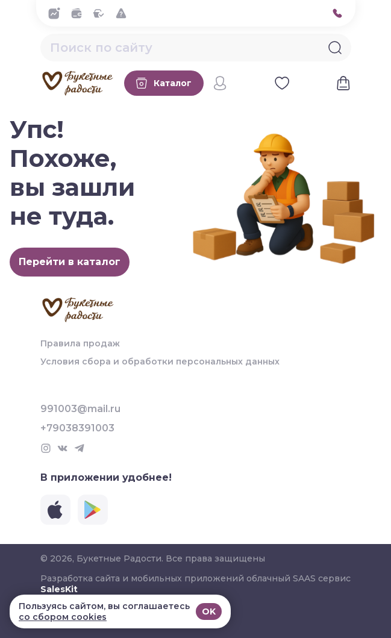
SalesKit (59, 589)
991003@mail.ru (80, 409)
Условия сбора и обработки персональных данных (160, 361)
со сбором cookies (63, 616)
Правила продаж (80, 343)
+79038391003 (77, 428)
